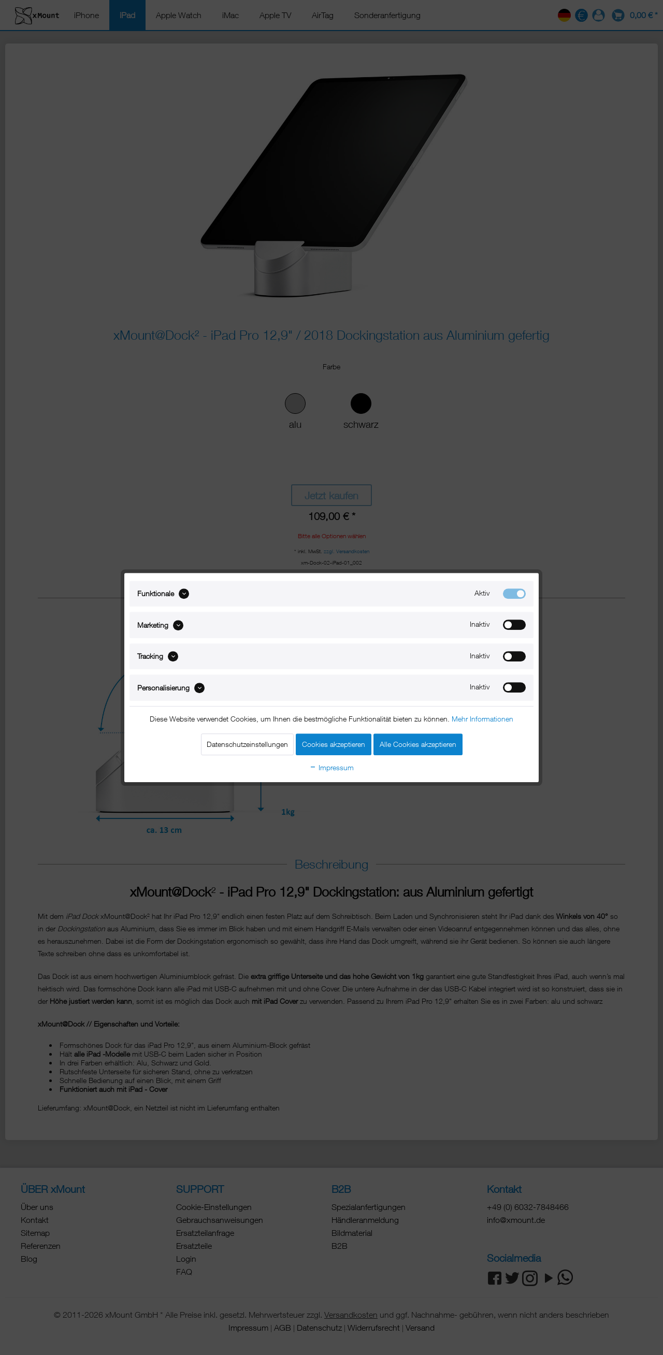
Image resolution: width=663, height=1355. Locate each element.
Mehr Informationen (482, 718)
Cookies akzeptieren (333, 744)
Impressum (331, 767)
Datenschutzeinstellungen (247, 744)
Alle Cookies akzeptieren (418, 744)
